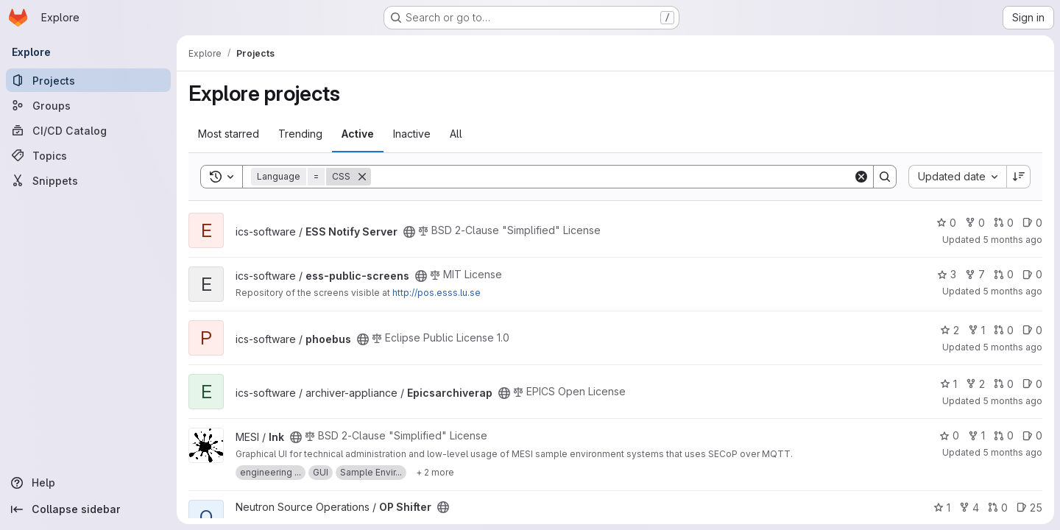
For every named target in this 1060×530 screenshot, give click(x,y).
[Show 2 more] (435, 472)
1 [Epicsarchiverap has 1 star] (948, 384)
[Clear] (861, 177)
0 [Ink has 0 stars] (949, 435)
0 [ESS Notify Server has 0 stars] (946, 222)
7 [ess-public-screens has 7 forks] (975, 274)
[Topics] (88, 155)
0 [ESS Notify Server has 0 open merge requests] (1004, 222)
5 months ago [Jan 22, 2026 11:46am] (1012, 291)
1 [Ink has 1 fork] (976, 435)
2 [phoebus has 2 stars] (949, 330)
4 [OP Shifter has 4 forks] (969, 507)
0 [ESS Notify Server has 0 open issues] (1032, 222)
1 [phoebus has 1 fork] (976, 330)
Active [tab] (358, 133)
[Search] (612, 177)
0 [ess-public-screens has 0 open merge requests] (1004, 274)
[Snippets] (88, 180)
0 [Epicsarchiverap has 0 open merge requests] (1004, 384)
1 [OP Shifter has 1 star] (941, 507)
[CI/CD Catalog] (88, 130)
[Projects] (88, 80)
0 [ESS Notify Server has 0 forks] (975, 222)
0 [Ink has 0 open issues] (1032, 435)
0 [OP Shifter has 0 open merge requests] (998, 507)
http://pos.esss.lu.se (436, 292)
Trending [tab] (300, 133)
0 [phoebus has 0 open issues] (1032, 330)
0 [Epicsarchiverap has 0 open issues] (1032, 384)
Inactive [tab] (412, 133)
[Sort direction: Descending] (1019, 176)
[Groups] (88, 105)
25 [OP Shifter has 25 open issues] (1029, 507)
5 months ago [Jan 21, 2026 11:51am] (1012, 452)
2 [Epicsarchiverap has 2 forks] (975, 384)
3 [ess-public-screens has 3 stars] (946, 274)
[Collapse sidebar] (88, 509)
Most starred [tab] (228, 133)
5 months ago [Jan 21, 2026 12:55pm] (1012, 400)
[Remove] (362, 177)
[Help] (88, 483)
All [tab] (456, 133)
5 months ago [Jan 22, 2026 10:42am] (1012, 347)
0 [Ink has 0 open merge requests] (1004, 435)
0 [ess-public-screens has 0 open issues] (1032, 274)
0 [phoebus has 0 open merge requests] (1004, 330)
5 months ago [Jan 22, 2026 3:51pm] (1012, 239)
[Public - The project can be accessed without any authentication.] (409, 232)
